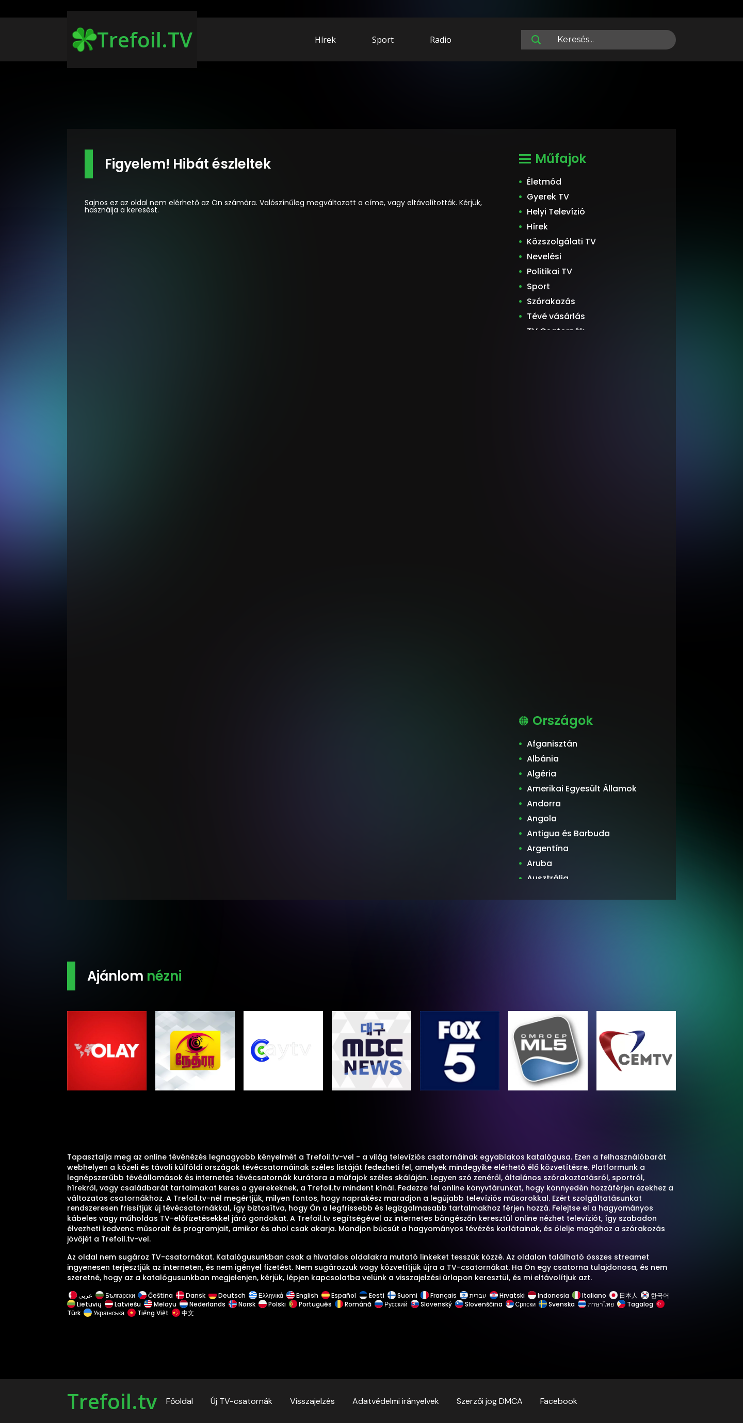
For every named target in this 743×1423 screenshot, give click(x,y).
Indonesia (548, 1295)
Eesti (372, 1295)
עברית (473, 1295)
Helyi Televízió (556, 212)
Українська (104, 1313)
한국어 (655, 1295)
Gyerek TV (548, 197)
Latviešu (122, 1304)
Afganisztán (552, 744)
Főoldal (179, 1401)
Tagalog (635, 1304)
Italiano (589, 1295)
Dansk (190, 1295)
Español (339, 1295)
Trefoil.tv (112, 1401)
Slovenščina (479, 1304)
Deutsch (227, 1295)
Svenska (556, 1304)
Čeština (155, 1295)
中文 (182, 1313)
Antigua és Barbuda (568, 833)
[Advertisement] (371, 97)
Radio (440, 39)
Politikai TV (549, 271)
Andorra (544, 803)
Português (310, 1304)
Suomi (402, 1295)
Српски (521, 1304)
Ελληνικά (266, 1295)
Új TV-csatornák (241, 1401)
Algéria (541, 774)
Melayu (160, 1304)
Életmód (544, 182)
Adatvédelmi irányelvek (395, 1401)
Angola (542, 818)
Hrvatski (507, 1295)
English (302, 1295)
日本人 (623, 1295)
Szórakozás (551, 301)
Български (115, 1295)
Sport (383, 39)
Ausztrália (548, 878)
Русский (391, 1304)
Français (438, 1295)
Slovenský (431, 1304)
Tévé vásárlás (556, 316)
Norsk (242, 1304)
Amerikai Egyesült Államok (582, 789)
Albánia (543, 759)
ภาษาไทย (596, 1304)
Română (353, 1304)
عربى (80, 1295)
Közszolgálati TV (561, 241)
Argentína (548, 848)
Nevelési (544, 256)
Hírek (325, 39)
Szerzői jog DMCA (490, 1401)
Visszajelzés (312, 1401)
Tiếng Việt (148, 1313)
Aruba (539, 863)
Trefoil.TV (132, 39)
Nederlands (202, 1304)
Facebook (558, 1401)
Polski (272, 1304)
